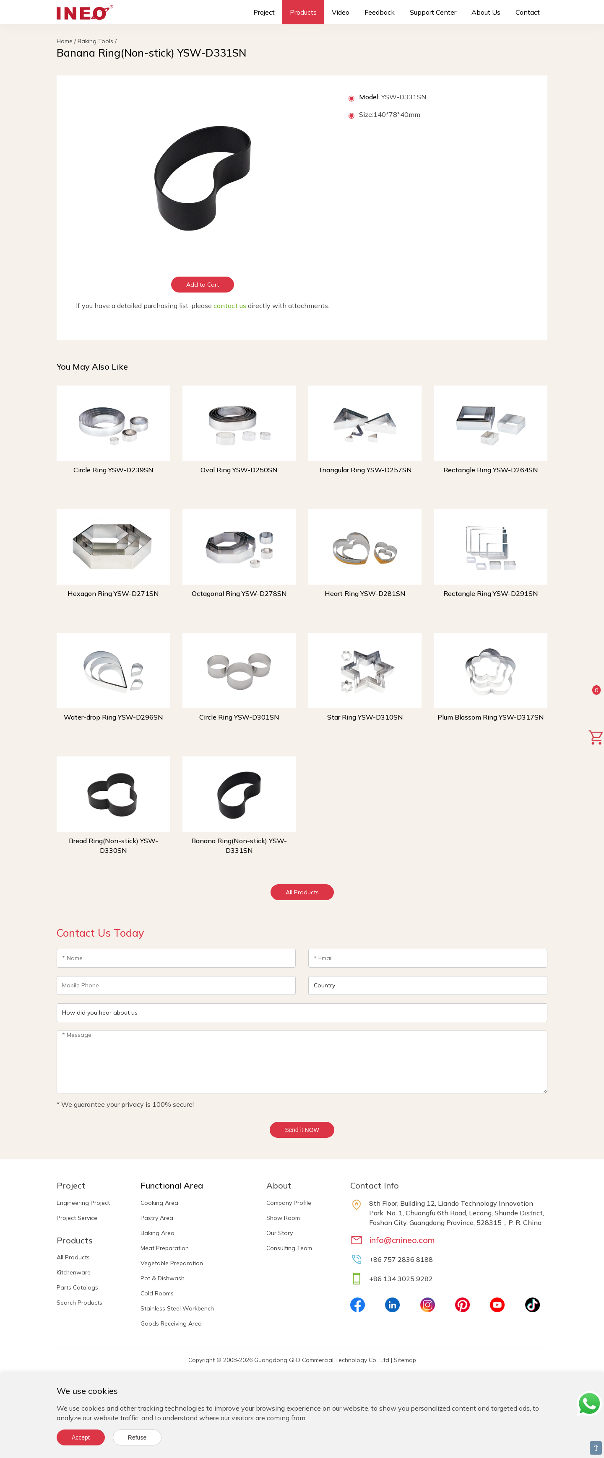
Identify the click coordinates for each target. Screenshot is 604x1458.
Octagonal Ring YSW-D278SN (239, 593)
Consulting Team (289, 1248)
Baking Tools (95, 41)
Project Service (77, 1218)
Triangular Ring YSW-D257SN (365, 470)
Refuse (137, 1437)
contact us (229, 305)
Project (264, 12)
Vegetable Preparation (172, 1263)
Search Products (79, 1302)
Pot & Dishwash (163, 1278)
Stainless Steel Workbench (177, 1308)
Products (303, 12)
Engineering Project (83, 1203)
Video (340, 12)
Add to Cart (202, 284)
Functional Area (172, 1185)
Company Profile (288, 1203)
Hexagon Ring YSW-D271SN (113, 593)
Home (65, 41)
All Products (302, 892)
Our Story (279, 1233)
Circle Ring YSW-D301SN (239, 717)
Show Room (283, 1218)
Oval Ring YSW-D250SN (239, 470)
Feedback (379, 12)
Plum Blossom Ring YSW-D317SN (490, 717)
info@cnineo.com (402, 1240)
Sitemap (405, 1360)
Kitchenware (74, 1272)
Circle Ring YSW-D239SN (113, 470)
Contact (527, 12)
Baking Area (157, 1233)
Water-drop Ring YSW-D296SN (113, 717)
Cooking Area (159, 1203)
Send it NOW (302, 1130)
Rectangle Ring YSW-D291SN (490, 593)
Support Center (433, 12)
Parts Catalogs (77, 1287)
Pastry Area (157, 1218)
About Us (485, 12)
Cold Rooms (157, 1293)
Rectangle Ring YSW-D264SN (490, 470)
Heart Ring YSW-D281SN (365, 593)
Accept (81, 1437)
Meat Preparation (165, 1248)
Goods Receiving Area (171, 1323)
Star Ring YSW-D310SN (365, 717)
